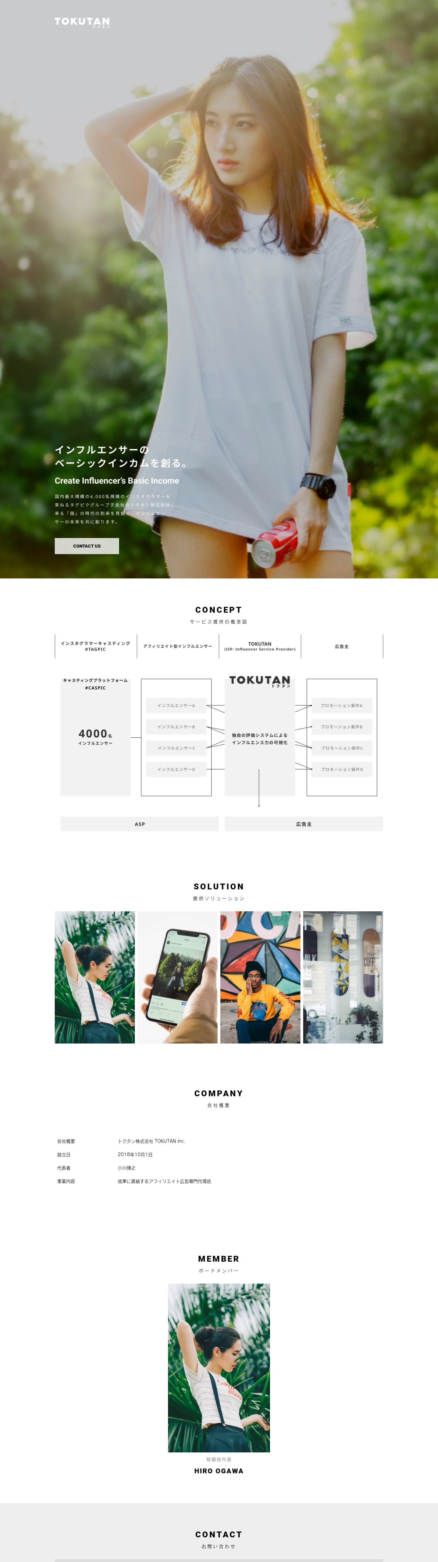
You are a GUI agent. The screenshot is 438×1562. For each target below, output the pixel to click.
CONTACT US (87, 546)
